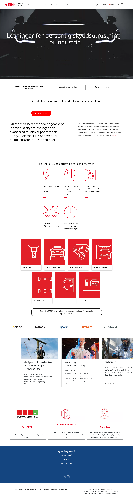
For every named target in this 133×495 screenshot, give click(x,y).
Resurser (69, 5)
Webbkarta (54, 489)
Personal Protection (21, 4)
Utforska (27, 384)
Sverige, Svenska (114, 4)
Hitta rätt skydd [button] (41, 113)
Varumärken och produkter (35, 5)
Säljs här (76, 5)
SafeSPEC (104, 4)
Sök (97, 5)
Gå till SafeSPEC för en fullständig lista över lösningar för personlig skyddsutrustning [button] (66, 312)
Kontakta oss (84, 5)
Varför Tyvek (66, 455)
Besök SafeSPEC (111, 384)
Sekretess (46, 489)
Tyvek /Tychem (66, 451)
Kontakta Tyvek (66, 463)
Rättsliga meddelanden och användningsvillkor (27, 489)
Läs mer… (115, 141)
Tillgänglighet (63, 489)
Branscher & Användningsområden (55, 5)
